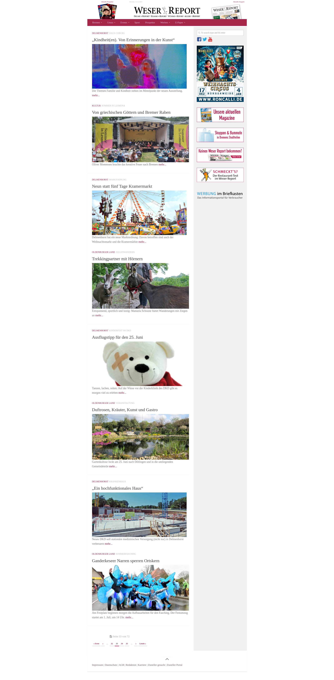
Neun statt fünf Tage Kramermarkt (126, 194)
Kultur (96, 114)
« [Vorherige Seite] (102, 652)
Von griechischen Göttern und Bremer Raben (137, 120)
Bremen (96, 23)
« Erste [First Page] (96, 652)
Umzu (109, 23)
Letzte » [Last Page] (143, 652)
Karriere (142, 673)
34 (122, 652)
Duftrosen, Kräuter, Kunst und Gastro (129, 418)
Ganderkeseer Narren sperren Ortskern (130, 569)
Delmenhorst (100, 34)
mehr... (96, 103)
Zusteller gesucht (156, 673)
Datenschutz (111, 673)
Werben (160, 23)
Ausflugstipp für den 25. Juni (121, 345)
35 (127, 652)
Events (122, 23)
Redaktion (131, 673)
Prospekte (147, 23)
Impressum (97, 673)
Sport (135, 23)
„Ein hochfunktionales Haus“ (121, 496)
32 (112, 652)
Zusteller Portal (174, 673)
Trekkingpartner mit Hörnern (121, 267)
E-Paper (175, 23)
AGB (121, 673)
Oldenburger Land (103, 260)
